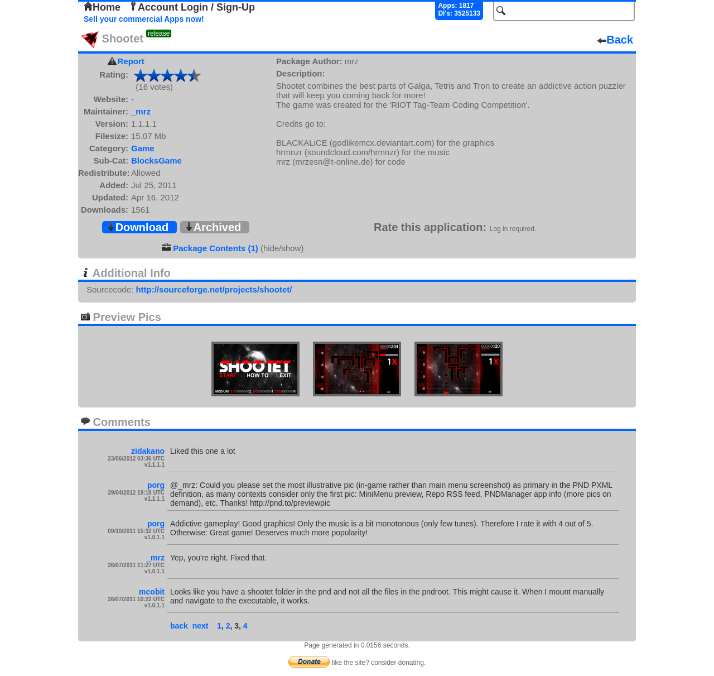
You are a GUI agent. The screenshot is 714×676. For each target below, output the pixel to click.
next (200, 625)
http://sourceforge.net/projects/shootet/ (214, 289)
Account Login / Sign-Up (192, 7)
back (179, 625)
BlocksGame (156, 160)
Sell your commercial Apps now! (144, 19)
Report (131, 61)
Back (615, 39)
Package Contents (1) (215, 248)
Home (102, 7)
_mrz (141, 111)
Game (143, 148)
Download (138, 227)
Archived (213, 227)
